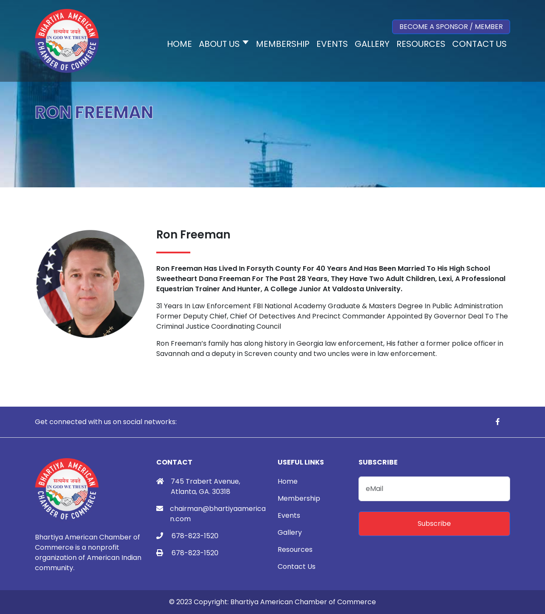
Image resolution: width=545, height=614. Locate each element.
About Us (219, 44)
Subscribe (434, 523)
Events (289, 515)
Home (288, 481)
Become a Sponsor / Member (451, 27)
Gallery (290, 532)
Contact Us (297, 566)
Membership (299, 498)
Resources (295, 549)
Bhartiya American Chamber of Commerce (303, 602)
